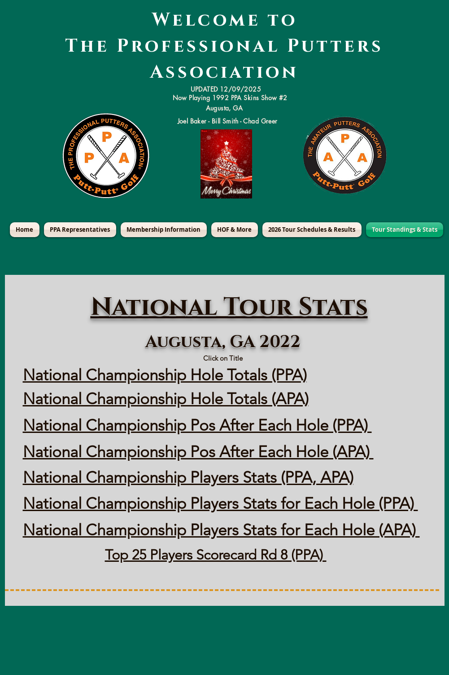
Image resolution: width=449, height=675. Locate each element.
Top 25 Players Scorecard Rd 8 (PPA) (216, 555)
